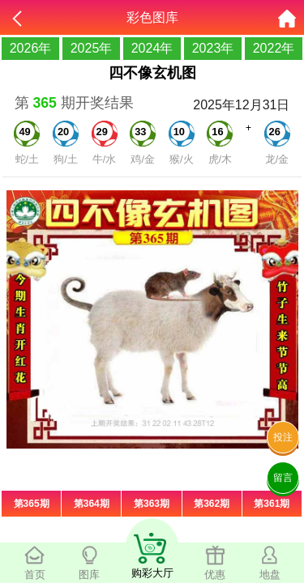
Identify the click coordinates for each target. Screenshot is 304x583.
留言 (283, 477)
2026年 (31, 48)
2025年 (92, 48)
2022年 (274, 48)
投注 (283, 437)
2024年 (152, 48)
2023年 (213, 48)
